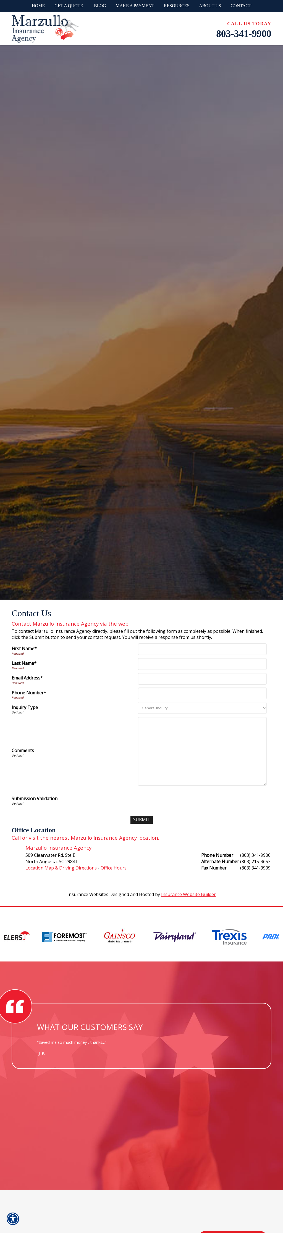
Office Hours (114, 868)
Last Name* (24, 663)
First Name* (24, 649)
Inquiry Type (25, 707)
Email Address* (27, 678)
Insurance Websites (87, 894)
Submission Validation (34, 798)
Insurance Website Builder (188, 894)
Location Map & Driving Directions (61, 868)
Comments (23, 750)
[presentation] (181, 799)
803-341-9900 (243, 33)
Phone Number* (29, 693)
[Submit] (141, 820)
